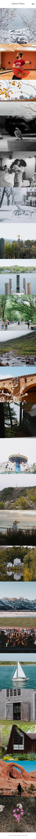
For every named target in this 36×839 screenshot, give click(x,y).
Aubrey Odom (18, 4)
